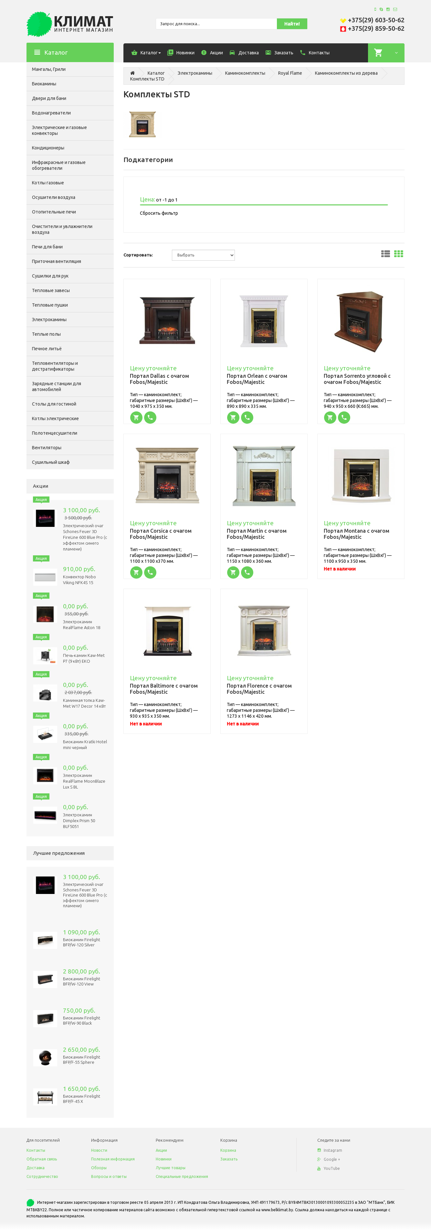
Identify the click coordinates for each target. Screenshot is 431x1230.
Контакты (35, 1150)
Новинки (164, 1159)
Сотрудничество (42, 1176)
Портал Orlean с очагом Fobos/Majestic (257, 379)
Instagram (329, 1150)
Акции (161, 1150)
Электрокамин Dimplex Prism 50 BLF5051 (79, 820)
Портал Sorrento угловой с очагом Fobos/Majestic (357, 379)
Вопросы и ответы (109, 1176)
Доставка (35, 1168)
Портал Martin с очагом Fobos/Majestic (257, 534)
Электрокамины (195, 73)
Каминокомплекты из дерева (346, 73)
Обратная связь (41, 1159)
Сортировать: (137, 255)
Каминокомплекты (245, 73)
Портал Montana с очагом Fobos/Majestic (356, 534)
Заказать (228, 1159)
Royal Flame (290, 73)
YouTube (328, 1168)
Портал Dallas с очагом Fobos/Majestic (159, 379)
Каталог (156, 73)
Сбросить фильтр (159, 213)
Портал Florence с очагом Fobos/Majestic (259, 689)
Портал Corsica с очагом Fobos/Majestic (161, 534)
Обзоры (99, 1168)
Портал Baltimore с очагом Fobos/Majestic (164, 689)
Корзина (228, 1150)
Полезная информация (113, 1159)
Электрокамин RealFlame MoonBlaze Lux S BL (84, 781)
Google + (328, 1159)
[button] (137, 417)
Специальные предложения (182, 1176)
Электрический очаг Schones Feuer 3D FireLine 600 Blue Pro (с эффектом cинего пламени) (85, 537)
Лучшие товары (170, 1168)
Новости (99, 1150)
